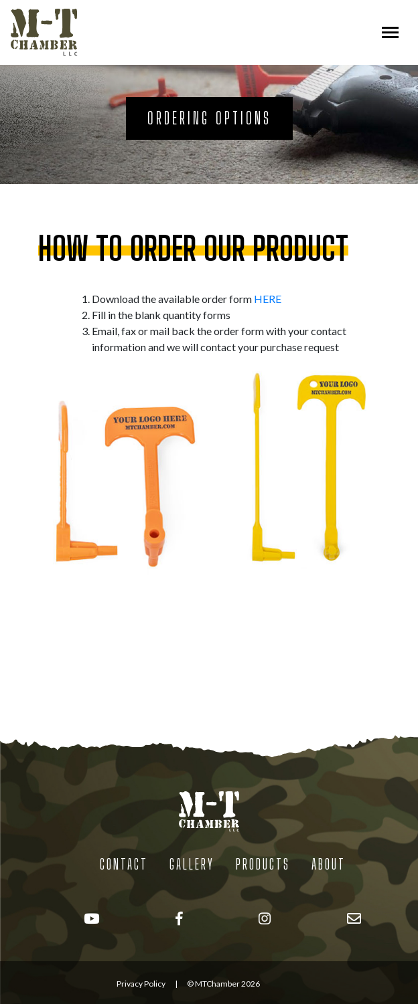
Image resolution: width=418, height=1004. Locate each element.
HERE (267, 298)
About (328, 864)
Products (263, 864)
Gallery (191, 864)
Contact (124, 864)
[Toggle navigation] (390, 32)
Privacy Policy (141, 984)
